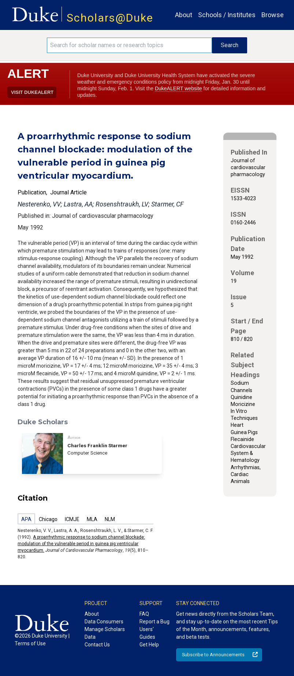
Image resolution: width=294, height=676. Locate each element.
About (183, 15)
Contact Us (97, 644)
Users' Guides (147, 633)
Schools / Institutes (227, 15)
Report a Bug (154, 621)
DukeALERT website (178, 88)
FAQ (144, 614)
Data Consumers (104, 621)
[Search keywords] (129, 45)
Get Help (149, 644)
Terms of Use (30, 643)
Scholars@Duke (110, 17)
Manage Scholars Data (105, 633)
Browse (272, 15)
